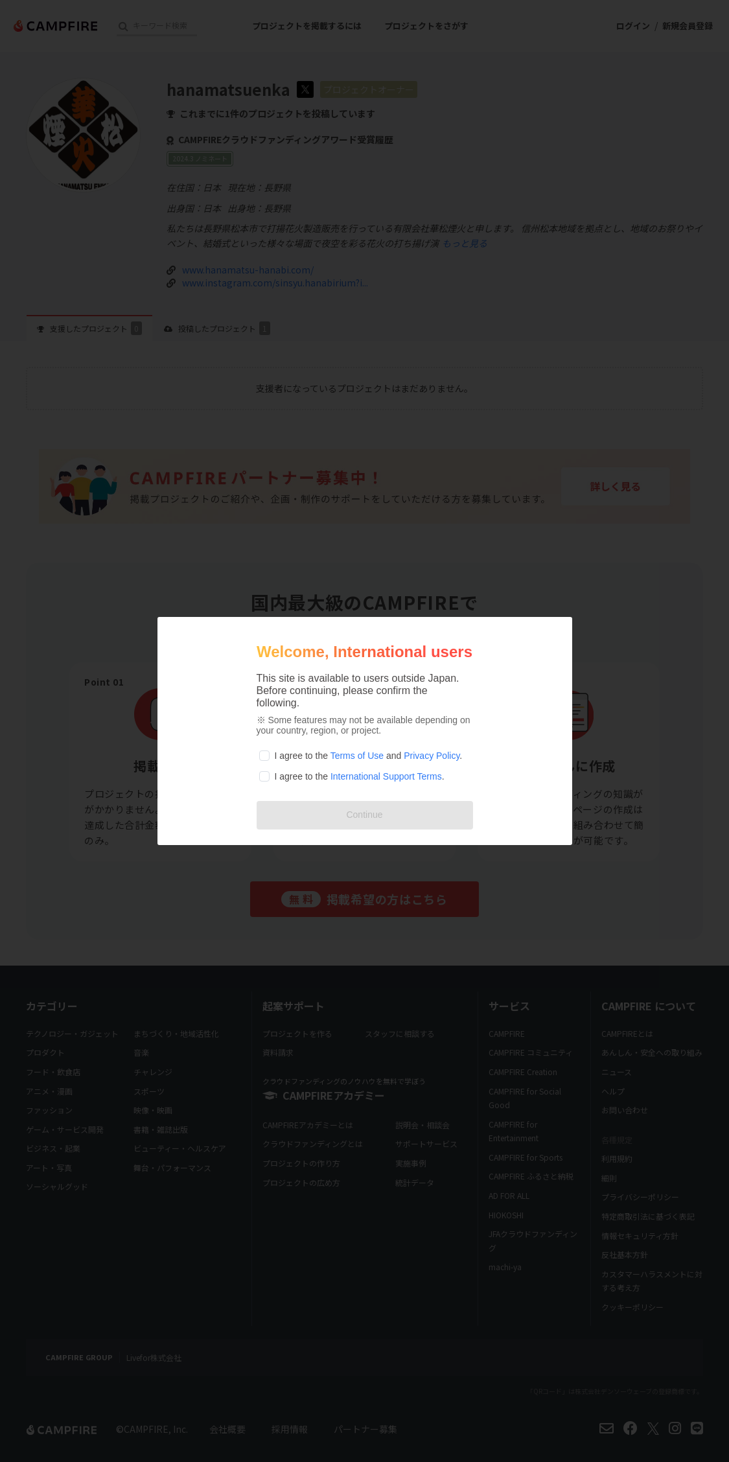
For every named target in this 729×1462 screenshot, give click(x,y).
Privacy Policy (431, 755)
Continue (364, 814)
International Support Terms (386, 776)
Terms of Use (357, 755)
